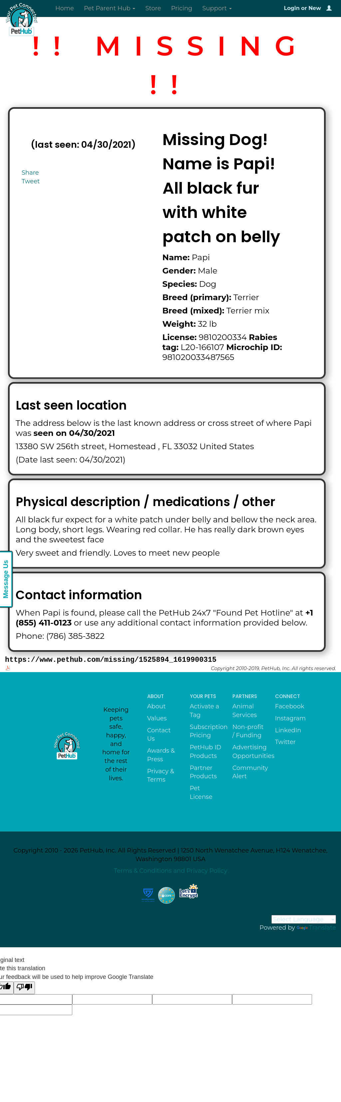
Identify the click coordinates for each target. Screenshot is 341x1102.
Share (30, 172)
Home (64, 8)
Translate (316, 927)
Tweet (31, 181)
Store (153, 8)
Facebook (289, 706)
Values (157, 718)
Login (292, 8)
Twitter (285, 742)
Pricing (181, 8)
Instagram (290, 718)
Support (216, 8)
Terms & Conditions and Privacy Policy (170, 870)
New (314, 8)
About (156, 706)
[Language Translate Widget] (303, 919)
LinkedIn (288, 730)
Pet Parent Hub (110, 8)
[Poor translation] (24, 988)
